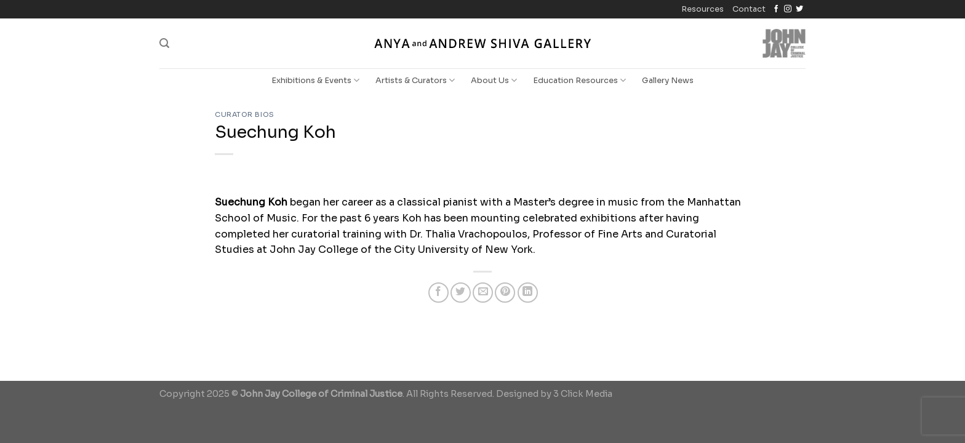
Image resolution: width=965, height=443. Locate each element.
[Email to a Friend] (483, 292)
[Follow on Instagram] (787, 9)
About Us (494, 80)
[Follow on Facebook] (776, 9)
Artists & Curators (415, 80)
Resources (702, 9)
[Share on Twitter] (460, 292)
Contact (749, 9)
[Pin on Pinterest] (505, 292)
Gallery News (668, 81)
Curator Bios (244, 114)
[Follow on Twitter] (799, 9)
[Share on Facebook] (438, 292)
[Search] (164, 43)
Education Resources (579, 80)
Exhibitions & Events (315, 80)
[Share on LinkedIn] (528, 292)
